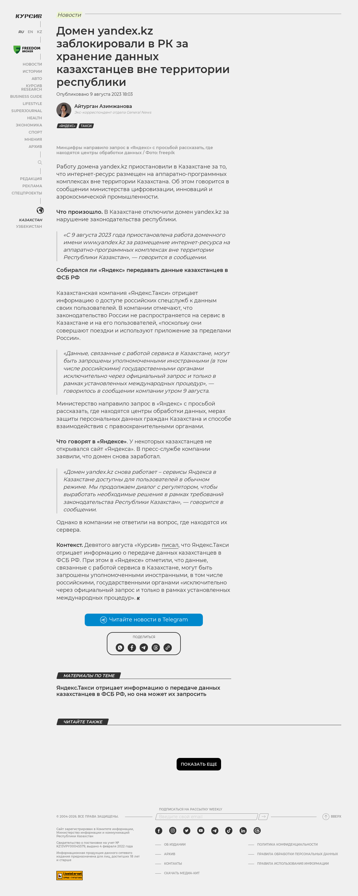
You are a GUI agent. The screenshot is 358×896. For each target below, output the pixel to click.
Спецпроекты (28, 187)
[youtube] (200, 830)
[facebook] (158, 830)
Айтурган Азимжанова (103, 106)
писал (170, 545)
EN (30, 30)
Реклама (32, 180)
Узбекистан (29, 220)
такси (86, 126)
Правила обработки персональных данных (297, 854)
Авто (36, 76)
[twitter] (186, 830)
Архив (34, 141)
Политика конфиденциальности (287, 845)
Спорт (35, 127)
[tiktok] (228, 830)
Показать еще (199, 764)
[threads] (257, 830)
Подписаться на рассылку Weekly (190, 809)
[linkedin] (243, 830)
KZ (38, 30)
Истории (32, 69)
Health (34, 112)
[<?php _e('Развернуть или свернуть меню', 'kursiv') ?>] (38, 205)
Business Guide (27, 91)
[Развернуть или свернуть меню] (38, 157)
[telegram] (214, 830)
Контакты (173, 864)
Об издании (175, 845)
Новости (32, 62)
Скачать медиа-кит (182, 873)
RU (21, 30)
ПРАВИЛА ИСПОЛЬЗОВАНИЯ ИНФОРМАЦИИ (293, 864)
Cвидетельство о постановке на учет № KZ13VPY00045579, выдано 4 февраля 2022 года (94, 844)
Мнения (33, 134)
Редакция (31, 173)
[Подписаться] (263, 816)
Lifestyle (32, 98)
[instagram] (172, 830)
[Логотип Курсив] (26, 14)
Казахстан (30, 214)
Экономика (29, 119)
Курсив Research (25, 84)
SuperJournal (27, 105)
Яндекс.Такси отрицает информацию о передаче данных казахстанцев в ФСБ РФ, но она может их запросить (138, 691)
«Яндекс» (67, 126)
